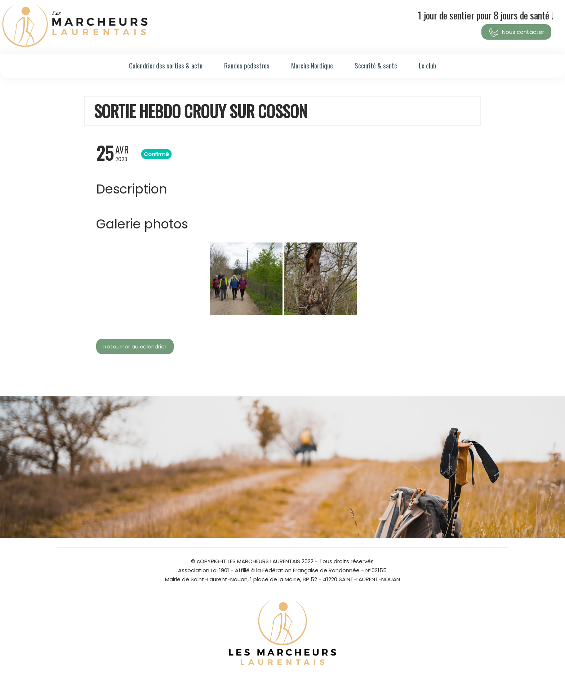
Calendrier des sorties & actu (166, 65)
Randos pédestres (247, 65)
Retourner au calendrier (134, 346)
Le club (427, 65)
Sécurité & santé (376, 65)
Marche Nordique (312, 65)
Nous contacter (516, 32)
